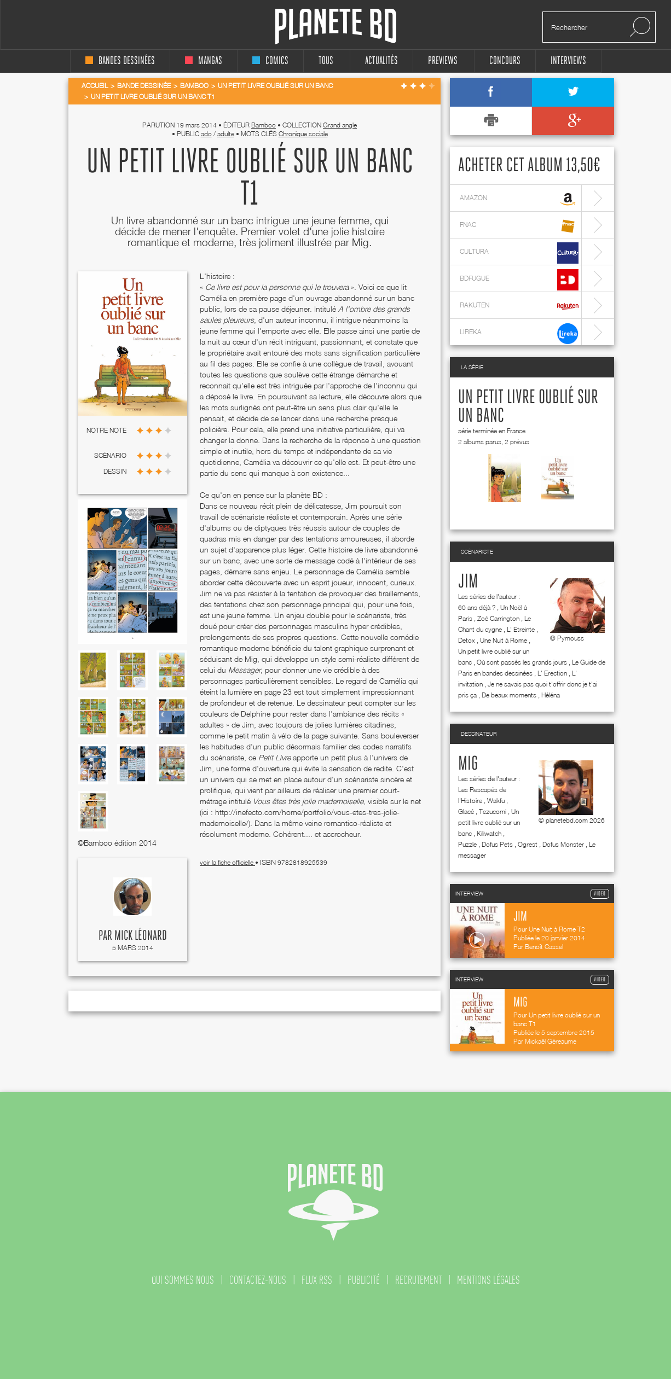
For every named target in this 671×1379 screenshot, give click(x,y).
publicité (364, 1280)
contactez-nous (257, 1280)
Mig (468, 764)
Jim (468, 582)
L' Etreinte (521, 629)
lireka (519, 333)
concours (504, 61)
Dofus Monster (563, 844)
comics (270, 61)
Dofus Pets (497, 844)
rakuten (519, 306)
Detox (466, 640)
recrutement (418, 1280)
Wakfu (496, 800)
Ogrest (527, 844)
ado (206, 134)
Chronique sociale (303, 134)
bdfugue (519, 279)
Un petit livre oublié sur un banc (489, 822)
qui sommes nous (183, 1280)
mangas (203, 61)
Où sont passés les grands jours (522, 662)
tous (326, 61)
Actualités (381, 61)
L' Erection (552, 673)
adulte (225, 134)
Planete (335, 26)
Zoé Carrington (498, 618)
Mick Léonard (140, 936)
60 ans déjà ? (476, 607)
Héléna (550, 695)
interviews (568, 61)
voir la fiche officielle (227, 862)
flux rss (317, 1280)
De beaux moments (509, 695)
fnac (519, 226)
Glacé (466, 811)
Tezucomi (492, 811)
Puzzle (467, 844)
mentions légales (488, 1280)
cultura (519, 253)
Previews (443, 61)
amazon (519, 199)
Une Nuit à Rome (503, 640)
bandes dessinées (120, 61)
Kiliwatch (489, 833)
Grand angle (340, 125)
